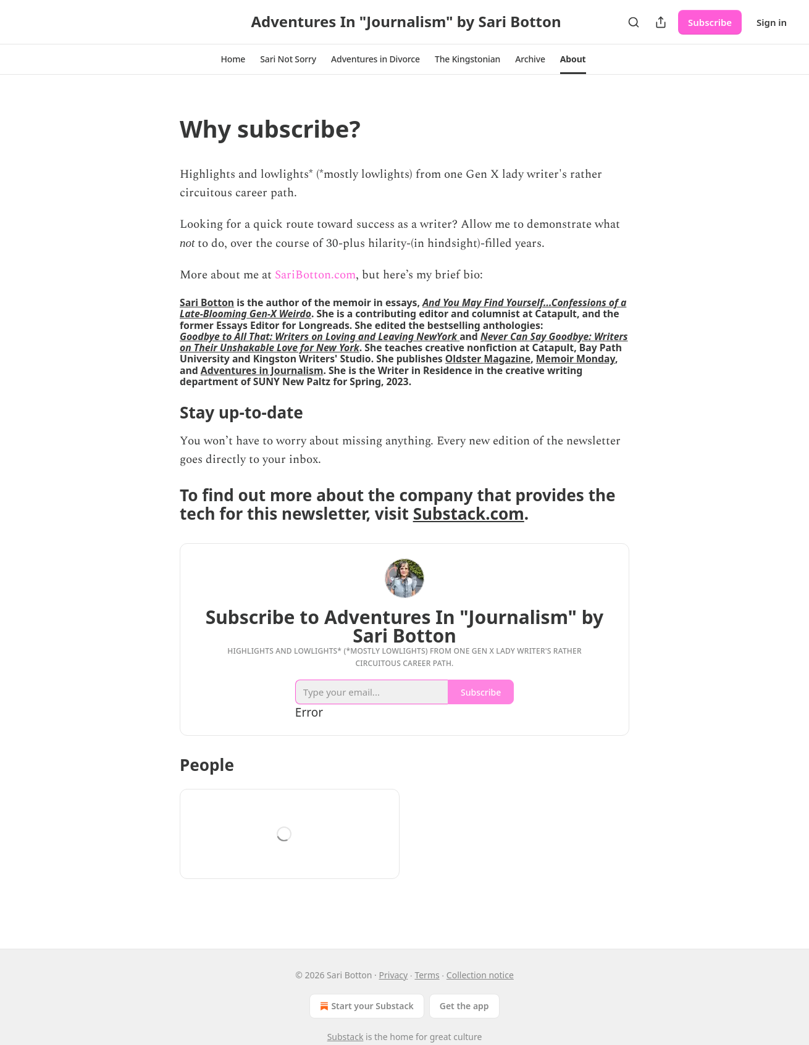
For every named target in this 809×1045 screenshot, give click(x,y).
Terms (426, 975)
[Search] (633, 22)
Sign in (772, 22)
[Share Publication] (660, 22)
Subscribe (710, 22)
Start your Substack (365, 1006)
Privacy (393, 975)
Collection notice (480, 975)
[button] (233, 59)
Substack (345, 1037)
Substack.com (468, 513)
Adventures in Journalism (262, 370)
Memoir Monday (575, 358)
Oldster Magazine (487, 358)
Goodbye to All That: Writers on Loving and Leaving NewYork (319, 336)
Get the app (464, 1006)
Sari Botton (207, 302)
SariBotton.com (315, 275)
